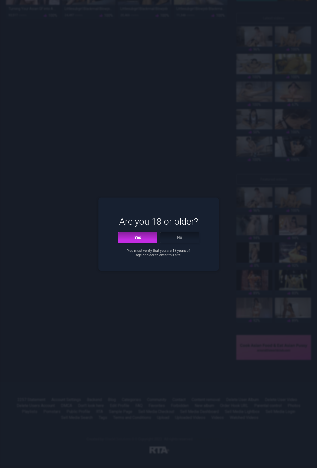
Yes (137, 237)
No (179, 237)
